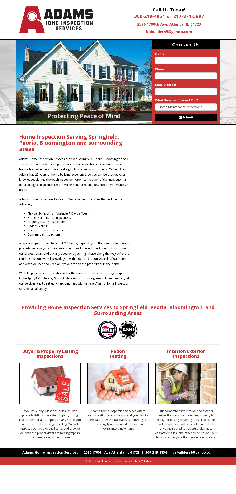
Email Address (166, 85)
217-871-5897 (188, 16)
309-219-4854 (149, 16)
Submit (186, 117)
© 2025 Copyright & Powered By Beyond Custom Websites (118, 460)
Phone (160, 69)
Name (159, 54)
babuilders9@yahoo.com (169, 31)
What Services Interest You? (176, 100)
